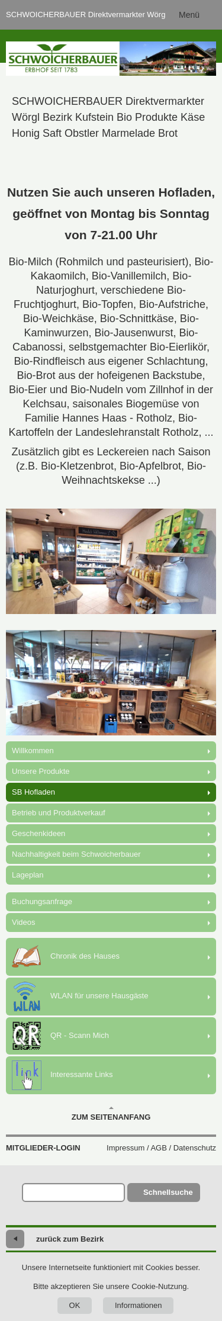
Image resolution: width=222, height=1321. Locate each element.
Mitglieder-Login (43, 1147)
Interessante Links (62, 1075)
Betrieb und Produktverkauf (58, 812)
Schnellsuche (168, 1192)
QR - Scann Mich (60, 1035)
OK (75, 1305)
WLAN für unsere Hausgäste (80, 996)
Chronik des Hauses (66, 957)
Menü (189, 15)
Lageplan (28, 874)
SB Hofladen (33, 792)
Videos (24, 922)
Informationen (138, 1305)
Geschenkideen (38, 833)
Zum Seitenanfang (111, 1113)
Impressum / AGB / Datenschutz (161, 1147)
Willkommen (33, 750)
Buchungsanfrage (42, 901)
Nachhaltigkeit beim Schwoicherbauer (76, 854)
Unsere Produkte (41, 771)
